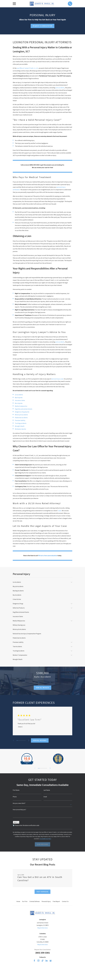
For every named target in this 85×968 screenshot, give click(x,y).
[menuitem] (41, 582)
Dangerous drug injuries (22, 412)
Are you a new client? (19, 803)
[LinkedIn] (47, 961)
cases (59, 511)
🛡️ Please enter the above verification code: (26, 825)
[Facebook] (34, 961)
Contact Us (65, 901)
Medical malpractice (21, 406)
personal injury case (57, 379)
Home (18, 901)
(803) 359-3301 (42, 952)
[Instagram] (38, 961)
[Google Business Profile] (51, 961)
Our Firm (24, 901)
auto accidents (59, 88)
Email (45, 796)
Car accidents (19, 395)
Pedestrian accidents (21, 417)
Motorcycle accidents (21, 415)
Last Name (47, 790)
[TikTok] (43, 961)
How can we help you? (19, 809)
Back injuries (18, 397)
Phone (15, 796)
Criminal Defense (34, 901)
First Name (16, 790)
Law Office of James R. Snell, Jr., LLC (27, 68)
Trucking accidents (20, 423)
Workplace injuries (20, 429)
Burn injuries (18, 403)
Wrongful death (19, 426)
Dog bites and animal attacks (23, 409)
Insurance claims (20, 400)
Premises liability (20, 420)
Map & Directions (42, 928)
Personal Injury (46, 901)
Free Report (56, 901)
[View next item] (50, 682)
